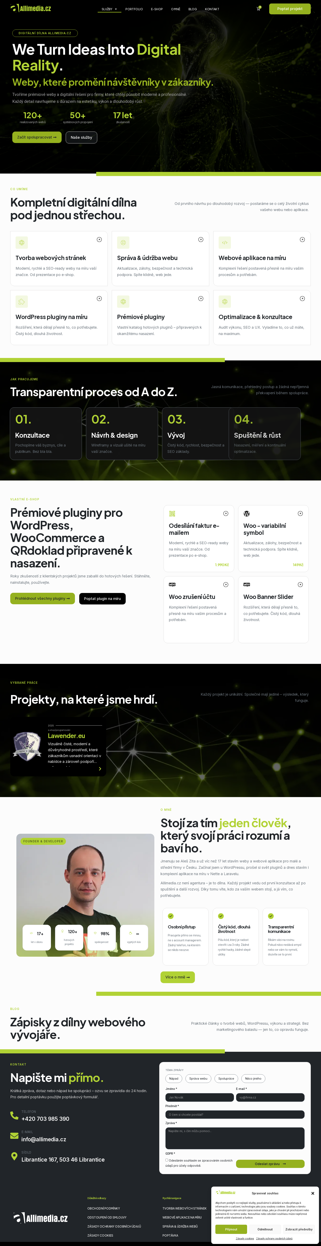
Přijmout (231, 1229)
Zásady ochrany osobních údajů (274, 1238)
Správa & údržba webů (180, 1226)
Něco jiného (253, 1078)
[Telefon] (14, 1115)
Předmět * (172, 1106)
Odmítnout (265, 1229)
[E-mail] (14, 1136)
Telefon (28, 1112)
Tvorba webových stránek (51, 257)
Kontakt (212, 9)
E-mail (27, 1132)
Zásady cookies (245, 1238)
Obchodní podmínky (103, 1208)
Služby (110, 9)
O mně (175, 9)
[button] (313, 1193)
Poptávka (170, 1235)
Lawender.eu (66, 735)
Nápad (173, 1078)
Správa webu (198, 1078)
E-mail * (241, 1088)
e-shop (51, 730)
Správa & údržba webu (147, 257)
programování (63, 730)
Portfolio (134, 9)
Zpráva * (171, 1123)
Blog (193, 9)
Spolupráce (226, 1078)
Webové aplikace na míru (252, 257)
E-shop (157, 9)
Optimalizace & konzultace (255, 316)
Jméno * (171, 1088)
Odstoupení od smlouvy (107, 1217)
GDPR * (170, 1153)
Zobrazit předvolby (298, 1229)
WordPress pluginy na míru (52, 316)
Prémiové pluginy (141, 316)
